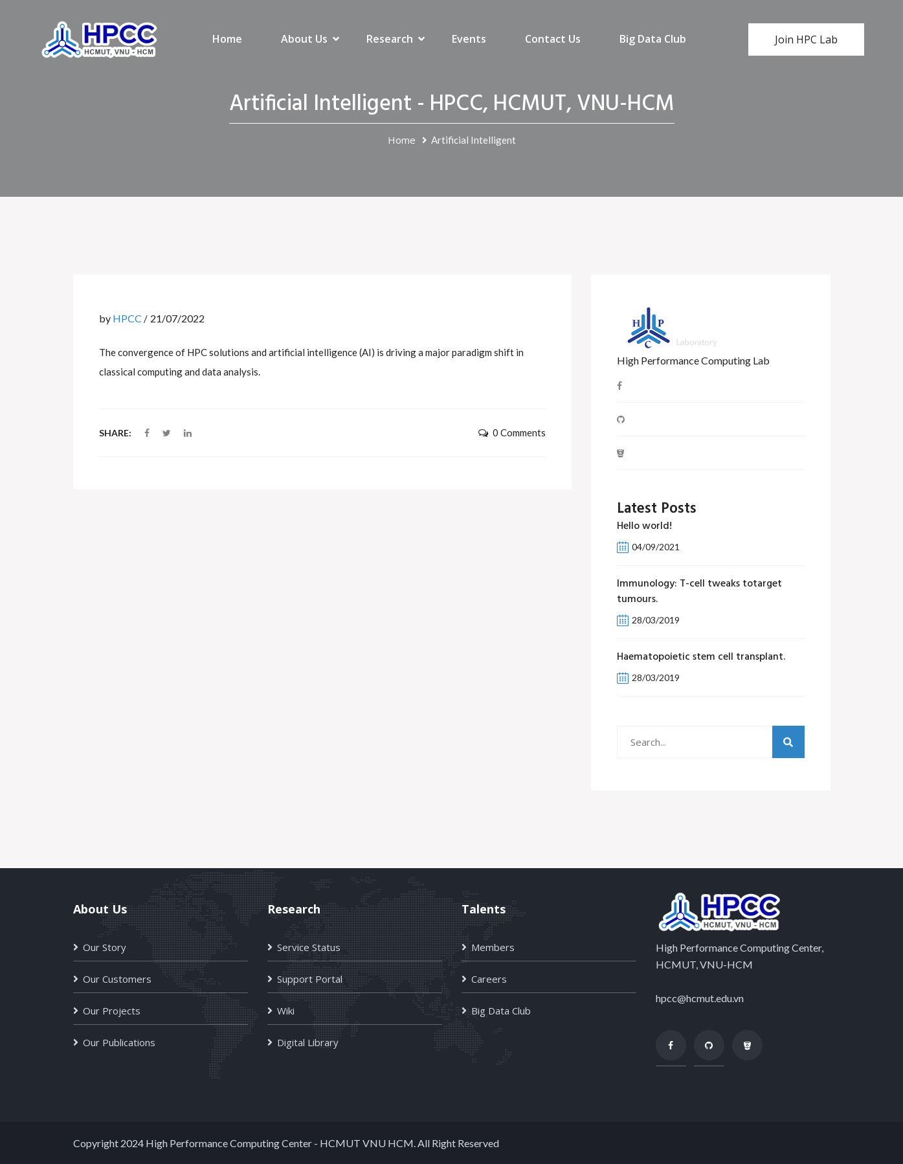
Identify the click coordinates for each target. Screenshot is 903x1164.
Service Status (308, 947)
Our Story (104, 947)
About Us (304, 39)
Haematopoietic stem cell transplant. (701, 657)
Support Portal (309, 978)
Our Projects (111, 1010)
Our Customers (117, 978)
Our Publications (119, 1042)
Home (227, 39)
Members (493, 947)
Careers (489, 978)
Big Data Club (652, 39)
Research (389, 39)
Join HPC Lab (806, 39)
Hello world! (644, 526)
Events (469, 39)
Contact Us (553, 39)
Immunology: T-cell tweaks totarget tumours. (699, 591)
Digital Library (308, 1042)
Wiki (286, 1010)
